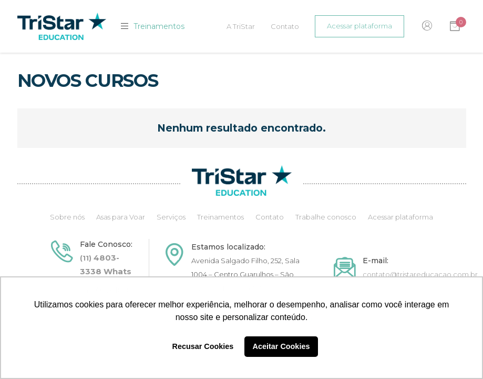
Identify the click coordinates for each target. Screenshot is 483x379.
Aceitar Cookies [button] (281, 346)
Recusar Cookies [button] (203, 346)
